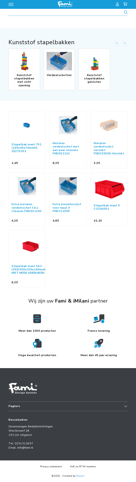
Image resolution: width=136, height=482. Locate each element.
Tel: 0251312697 (20, 443)
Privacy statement (51, 466)
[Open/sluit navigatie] (11, 4)
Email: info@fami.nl (20, 448)
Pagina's (14, 406)
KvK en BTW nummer (83, 466)
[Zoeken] (126, 13)
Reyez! (80, 476)
